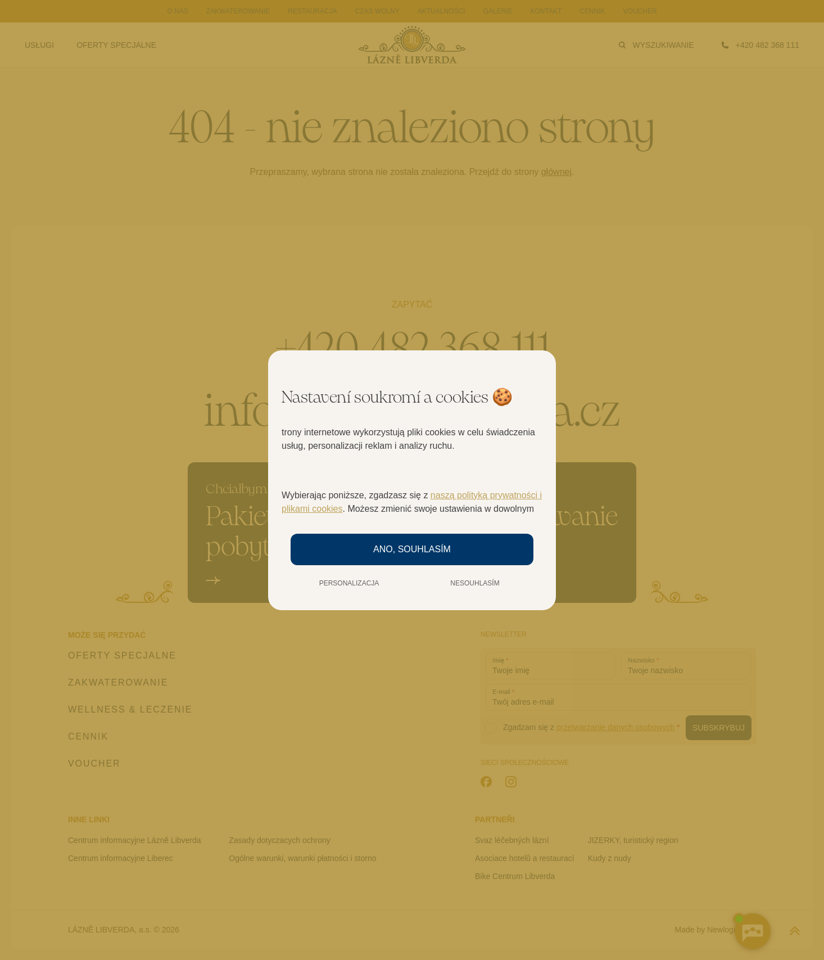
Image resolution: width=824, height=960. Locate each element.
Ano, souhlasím (412, 549)
